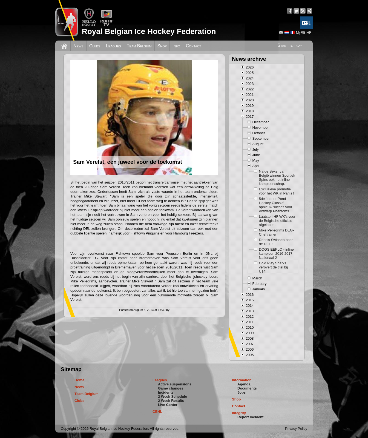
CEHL (157, 412)
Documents (247, 388)
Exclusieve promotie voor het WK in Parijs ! (276, 191)
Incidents (166, 392)
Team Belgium (139, 46)
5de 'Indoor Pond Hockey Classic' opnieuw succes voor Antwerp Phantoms (275, 205)
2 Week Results (171, 401)
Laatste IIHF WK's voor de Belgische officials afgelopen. (277, 220)
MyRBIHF (303, 32)
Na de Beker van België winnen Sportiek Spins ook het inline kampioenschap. (277, 177)
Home (79, 380)
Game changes (170, 388)
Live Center (167, 405)
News (78, 46)
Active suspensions (174, 384)
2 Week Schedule (172, 396)
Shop (162, 46)
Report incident (250, 417)
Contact (193, 46)
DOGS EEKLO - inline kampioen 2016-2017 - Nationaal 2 (277, 253)
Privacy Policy (296, 428)
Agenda (244, 384)
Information (242, 380)
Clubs (94, 46)
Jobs (241, 392)
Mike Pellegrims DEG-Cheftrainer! (276, 232)
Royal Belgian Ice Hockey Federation (149, 31)
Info (176, 46)
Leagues (113, 46)
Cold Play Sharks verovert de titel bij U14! (273, 267)
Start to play (289, 45)
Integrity (239, 413)
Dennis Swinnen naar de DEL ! (276, 242)
